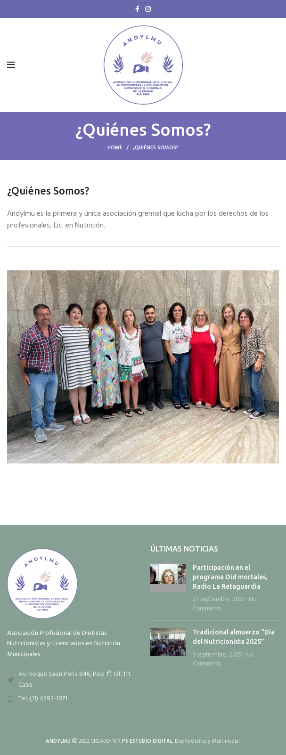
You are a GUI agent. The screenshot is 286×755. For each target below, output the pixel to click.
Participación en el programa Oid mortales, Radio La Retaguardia (230, 577)
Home (115, 148)
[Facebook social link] (137, 9)
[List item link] (71, 699)
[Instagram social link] (148, 9)
